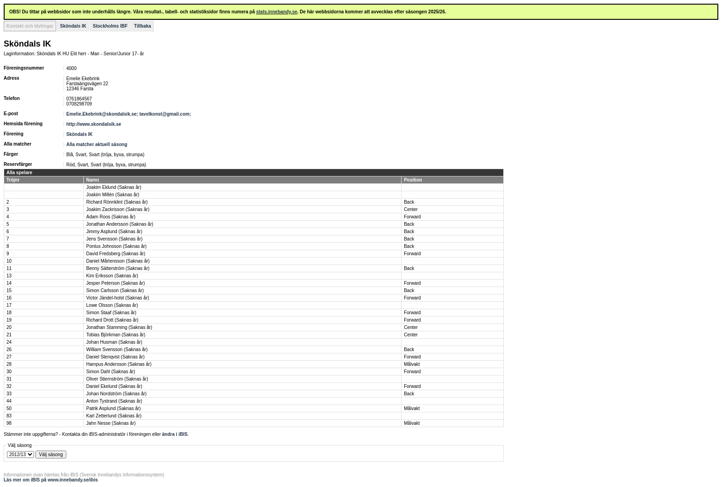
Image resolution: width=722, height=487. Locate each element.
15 (9, 290)
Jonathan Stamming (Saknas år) (119, 327)
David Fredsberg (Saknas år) (115, 253)
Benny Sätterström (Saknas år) (117, 268)
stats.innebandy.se (276, 11)
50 (9, 408)
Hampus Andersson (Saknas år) (118, 364)
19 (9, 320)
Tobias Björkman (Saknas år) (115, 334)
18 (9, 312)
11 (9, 268)
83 (9, 415)
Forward (412, 216)
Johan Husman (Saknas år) (114, 342)
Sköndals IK (73, 26)
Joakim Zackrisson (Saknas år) (117, 209)
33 (9, 393)
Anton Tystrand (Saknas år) (114, 401)
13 (9, 275)
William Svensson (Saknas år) (116, 349)
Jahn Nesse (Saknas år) (110, 423)
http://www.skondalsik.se (93, 124)
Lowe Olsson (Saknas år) (112, 305)
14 (9, 283)
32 (9, 386)
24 (9, 342)
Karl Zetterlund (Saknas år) (113, 415)
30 (9, 371)
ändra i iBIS (174, 434)
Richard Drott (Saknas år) (112, 320)
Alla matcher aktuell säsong (96, 144)
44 (9, 401)
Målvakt (411, 364)
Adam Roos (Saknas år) (110, 216)
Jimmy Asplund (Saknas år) (114, 231)
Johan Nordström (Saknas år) (116, 393)
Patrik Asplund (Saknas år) (113, 408)
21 (9, 334)
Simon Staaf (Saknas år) (111, 312)
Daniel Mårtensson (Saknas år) (118, 261)
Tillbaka (142, 26)
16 (9, 297)
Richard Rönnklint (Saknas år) (116, 202)
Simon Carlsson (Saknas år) (115, 290)
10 (9, 261)
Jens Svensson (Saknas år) (114, 238)
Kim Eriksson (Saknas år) (112, 275)
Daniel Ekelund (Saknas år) (114, 386)
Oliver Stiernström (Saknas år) (117, 378)
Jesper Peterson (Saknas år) (115, 283)
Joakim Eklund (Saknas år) (113, 187)
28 (9, 364)
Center (411, 209)
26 (9, 349)
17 (9, 305)
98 (9, 423)
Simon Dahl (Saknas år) (110, 371)
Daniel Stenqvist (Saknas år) (115, 356)
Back (409, 202)
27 (9, 356)
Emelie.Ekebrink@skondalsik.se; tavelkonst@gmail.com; (129, 114)
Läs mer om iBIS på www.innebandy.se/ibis (51, 479)
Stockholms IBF (110, 26)
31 (9, 378)
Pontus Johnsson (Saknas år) (116, 246)
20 (9, 327)
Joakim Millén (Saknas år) (112, 194)
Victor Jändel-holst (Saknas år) (117, 297)
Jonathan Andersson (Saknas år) (119, 224)
